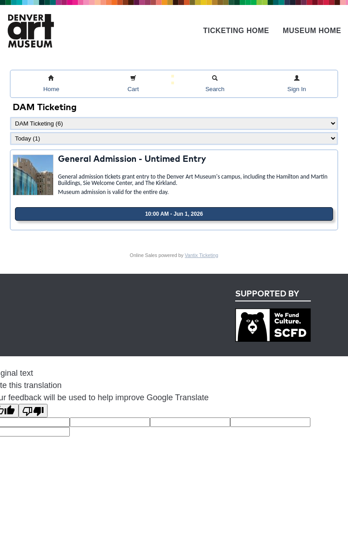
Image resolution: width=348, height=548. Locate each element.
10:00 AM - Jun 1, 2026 (174, 214)
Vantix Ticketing (201, 255)
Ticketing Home (236, 30)
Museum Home (312, 30)
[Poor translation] (33, 410)
